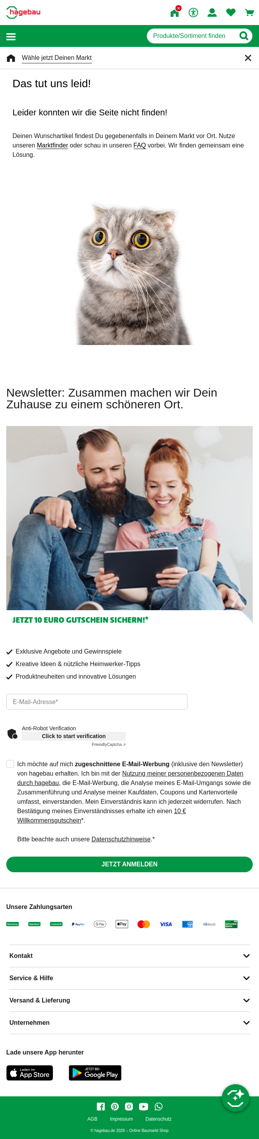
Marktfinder (52, 145)
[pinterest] (115, 1106)
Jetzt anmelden (129, 864)
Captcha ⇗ (109, 744)
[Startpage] (23, 12)
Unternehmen (29, 1022)
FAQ (140, 145)
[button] (11, 36)
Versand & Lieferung (39, 1000)
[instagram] (129, 1106)
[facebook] (101, 1106)
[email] (97, 701)
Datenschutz (158, 1119)
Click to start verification (73, 736)
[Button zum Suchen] (243, 36)
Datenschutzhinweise (120, 839)
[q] (191, 36)
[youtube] (143, 1106)
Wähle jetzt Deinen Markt (57, 57)
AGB (92, 1119)
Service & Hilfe (31, 978)
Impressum (121, 1119)
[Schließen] (248, 58)
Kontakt (21, 955)
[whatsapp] (159, 1106)
